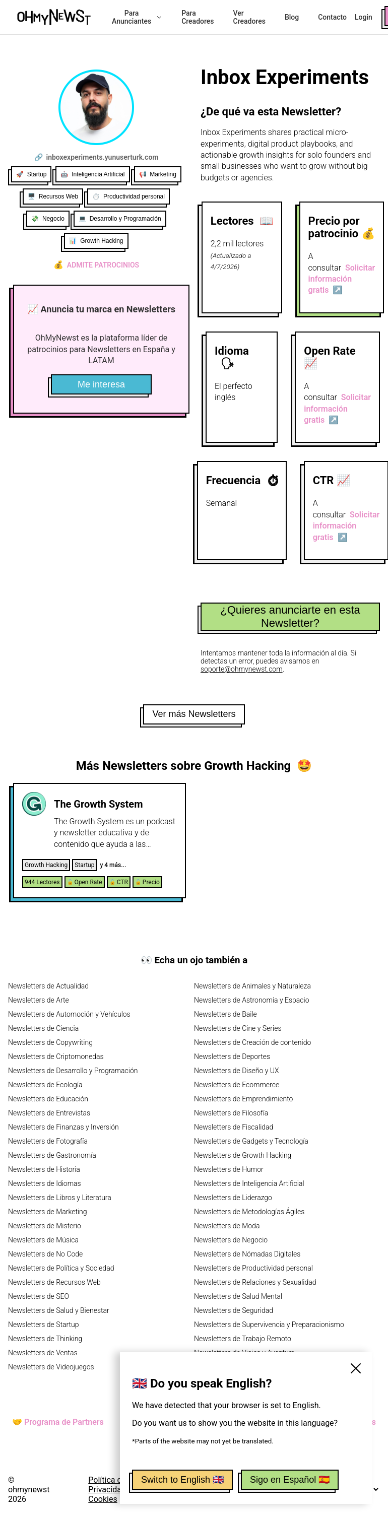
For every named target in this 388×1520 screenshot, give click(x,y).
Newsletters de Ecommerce (236, 1085)
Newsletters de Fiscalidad (233, 1127)
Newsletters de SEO (38, 1296)
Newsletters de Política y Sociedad (61, 1268)
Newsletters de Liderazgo (233, 1198)
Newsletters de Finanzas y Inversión (63, 1127)
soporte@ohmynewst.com (242, 669)
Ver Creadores (249, 17)
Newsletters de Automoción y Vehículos (69, 1014)
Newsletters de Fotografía (48, 1141)
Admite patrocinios (96, 265)
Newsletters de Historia (44, 1169)
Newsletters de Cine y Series (238, 1028)
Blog (292, 17)
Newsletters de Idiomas (44, 1183)
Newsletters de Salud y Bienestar (58, 1310)
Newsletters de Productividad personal (253, 1268)
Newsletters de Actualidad (48, 986)
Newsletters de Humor (229, 1169)
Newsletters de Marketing (47, 1212)
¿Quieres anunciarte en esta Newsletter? (290, 616)
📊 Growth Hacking (96, 240)
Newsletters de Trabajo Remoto (242, 1339)
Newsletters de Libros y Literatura (59, 1198)
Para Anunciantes (137, 17)
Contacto (332, 17)
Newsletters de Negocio (231, 1240)
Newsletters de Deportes (232, 1056)
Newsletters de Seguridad (233, 1310)
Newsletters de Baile (225, 1014)
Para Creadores (197, 17)
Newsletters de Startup (43, 1324)
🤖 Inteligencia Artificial (92, 174)
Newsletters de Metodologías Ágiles (249, 1212)
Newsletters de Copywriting (50, 1042)
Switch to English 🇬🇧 (182, 1480)
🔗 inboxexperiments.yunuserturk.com (96, 157)
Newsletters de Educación (48, 1099)
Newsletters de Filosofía (231, 1113)
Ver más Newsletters (193, 714)
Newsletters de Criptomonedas (56, 1056)
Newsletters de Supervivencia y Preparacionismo (269, 1324)
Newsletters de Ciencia (43, 1028)
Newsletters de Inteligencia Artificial (249, 1183)
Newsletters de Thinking (45, 1339)
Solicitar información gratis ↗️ (341, 279)
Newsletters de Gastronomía (52, 1155)
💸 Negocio (47, 218)
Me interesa (101, 384)
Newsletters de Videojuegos (51, 1367)
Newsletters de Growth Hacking (242, 1155)
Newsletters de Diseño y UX (236, 1071)
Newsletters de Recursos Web (54, 1282)
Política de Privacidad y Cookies (110, 1489)
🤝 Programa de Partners (58, 1422)
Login (363, 17)
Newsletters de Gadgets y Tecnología (251, 1141)
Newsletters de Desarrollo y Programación (73, 1071)
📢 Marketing (157, 174)
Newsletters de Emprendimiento (243, 1099)
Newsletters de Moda (227, 1226)
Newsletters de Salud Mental (238, 1296)
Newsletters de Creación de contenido (252, 1042)
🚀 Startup (31, 174)
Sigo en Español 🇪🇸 (290, 1480)
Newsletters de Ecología (45, 1085)
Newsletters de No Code (45, 1254)
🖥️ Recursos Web (53, 196)
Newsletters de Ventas (43, 1353)
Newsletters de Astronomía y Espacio (251, 1000)
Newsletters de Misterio (44, 1226)
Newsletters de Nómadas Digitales (247, 1254)
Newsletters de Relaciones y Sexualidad (255, 1282)
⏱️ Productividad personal (128, 196)
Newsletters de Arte (38, 1000)
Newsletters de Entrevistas (49, 1113)
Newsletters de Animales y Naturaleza (252, 986)
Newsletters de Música (43, 1240)
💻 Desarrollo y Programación (120, 218)
